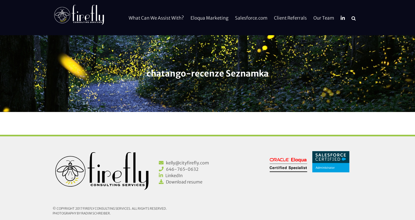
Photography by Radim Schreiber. (82, 213)
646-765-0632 (182, 169)
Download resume (184, 182)
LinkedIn (174, 175)
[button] (353, 17)
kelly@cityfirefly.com (187, 162)
